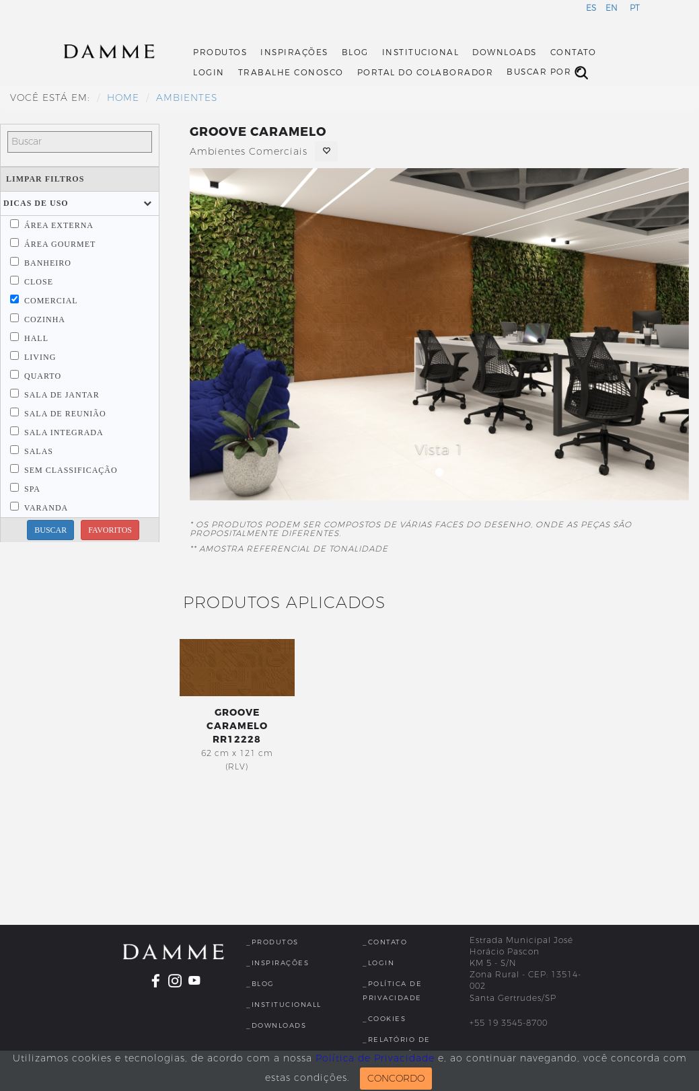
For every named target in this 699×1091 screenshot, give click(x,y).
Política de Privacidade (375, 1058)
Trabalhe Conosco (291, 72)
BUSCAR (50, 530)
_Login (378, 962)
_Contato (385, 942)
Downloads (504, 52)
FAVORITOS (110, 530)
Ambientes (186, 97)
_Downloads (276, 1025)
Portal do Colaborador (425, 72)
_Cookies (384, 1018)
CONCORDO (396, 1078)
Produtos (220, 52)
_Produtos (272, 942)
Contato (573, 52)
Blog (355, 52)
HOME (123, 97)
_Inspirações (277, 962)
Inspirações (294, 52)
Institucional (420, 52)
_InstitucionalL (284, 1004)
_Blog (260, 983)
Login (209, 72)
